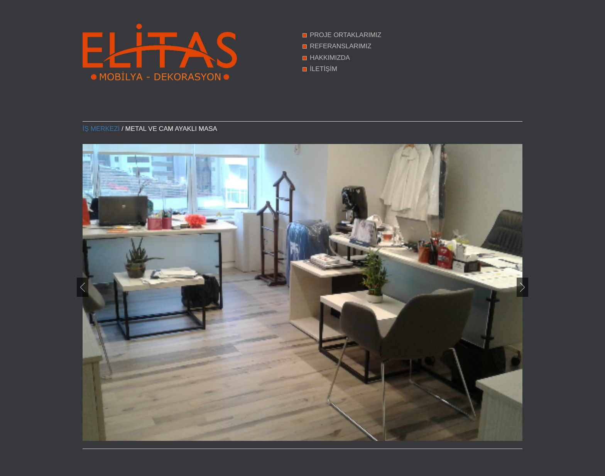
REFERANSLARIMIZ (341, 46)
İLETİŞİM (323, 69)
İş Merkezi (101, 128)
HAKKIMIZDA (330, 57)
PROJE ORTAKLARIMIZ (345, 35)
